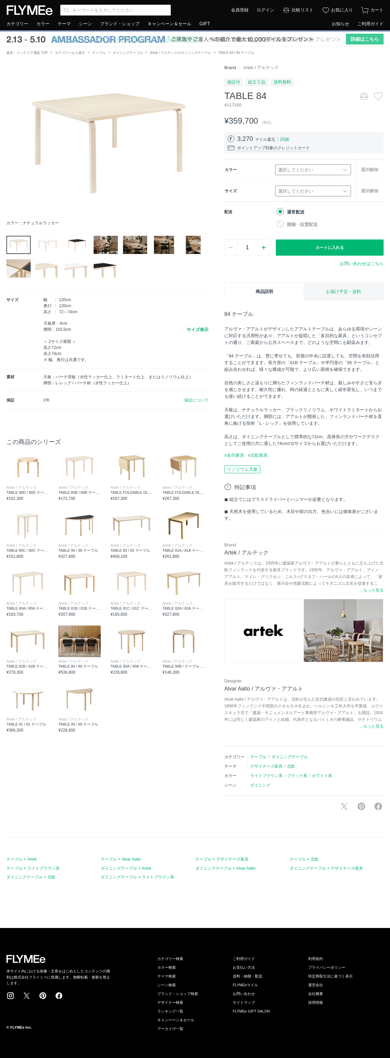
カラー (43, 23)
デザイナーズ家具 (266, 766)
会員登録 (240, 9)
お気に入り (342, 9)
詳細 (284, 139)
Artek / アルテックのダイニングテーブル (180, 53)
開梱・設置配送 (302, 224)
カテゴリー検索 (170, 959)
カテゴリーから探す (70, 53)
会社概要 (315, 994)
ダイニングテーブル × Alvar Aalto (225, 868)
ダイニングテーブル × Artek (126, 868)
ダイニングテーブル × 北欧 (31, 877)
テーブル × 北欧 (304, 859)
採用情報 (315, 1002)
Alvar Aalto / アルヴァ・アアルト (263, 689)
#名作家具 (234, 455)
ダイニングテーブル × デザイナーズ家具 (326, 868)
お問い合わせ (244, 994)
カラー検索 (166, 967)
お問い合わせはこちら (362, 263)
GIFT (204, 23)
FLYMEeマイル (245, 985)
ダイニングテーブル (128, 53)
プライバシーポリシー (326, 967)
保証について (196, 400)
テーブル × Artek (21, 859)
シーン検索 (166, 985)
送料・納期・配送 (247, 976)
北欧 (291, 766)
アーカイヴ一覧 (170, 1029)
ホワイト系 (322, 775)
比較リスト (303, 9)
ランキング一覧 (170, 1011)
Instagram (10, 996)
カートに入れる (330, 247)
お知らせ (340, 23)
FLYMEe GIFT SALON (251, 1011)
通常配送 (295, 212)
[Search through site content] (115, 10)
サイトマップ (244, 1002)
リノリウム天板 (242, 469)
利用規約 (315, 959)
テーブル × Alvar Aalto (121, 859)
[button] (11, 140)
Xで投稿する (344, 806)
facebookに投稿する (378, 806)
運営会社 (315, 985)
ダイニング (260, 785)
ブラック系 (297, 775)
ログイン (265, 9)
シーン (85, 23)
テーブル (99, 53)
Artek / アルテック (261, 67)
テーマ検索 (166, 976)
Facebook (59, 996)
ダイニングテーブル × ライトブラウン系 (137, 877)
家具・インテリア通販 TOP (27, 53)
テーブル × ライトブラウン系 (33, 868)
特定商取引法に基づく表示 (330, 976)
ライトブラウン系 (266, 775)
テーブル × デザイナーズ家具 (222, 859)
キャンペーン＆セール (169, 23)
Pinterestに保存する (361, 806)
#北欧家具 (258, 455)
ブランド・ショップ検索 (177, 994)
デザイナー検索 (170, 1002)
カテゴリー (17, 23)
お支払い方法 (244, 967)
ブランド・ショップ (119, 23)
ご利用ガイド (370, 23)
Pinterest (43, 996)
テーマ (64, 23)
